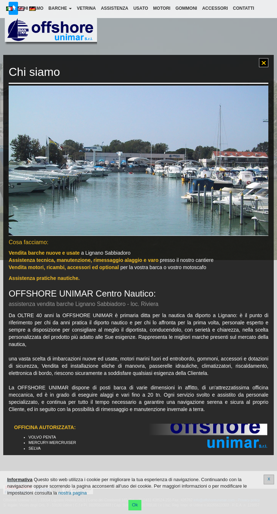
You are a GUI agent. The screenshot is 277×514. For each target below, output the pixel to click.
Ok (135, 504)
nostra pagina (72, 493)
